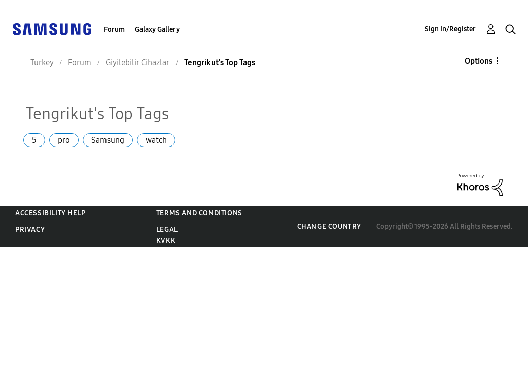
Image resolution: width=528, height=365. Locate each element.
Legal (167, 229)
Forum (114, 29)
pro (64, 140)
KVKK (165, 240)
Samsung (107, 140)
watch (156, 140)
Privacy (30, 229)
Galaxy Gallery (157, 29)
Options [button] (478, 61)
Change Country (329, 226)
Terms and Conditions (199, 213)
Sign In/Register (450, 29)
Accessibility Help (50, 213)
